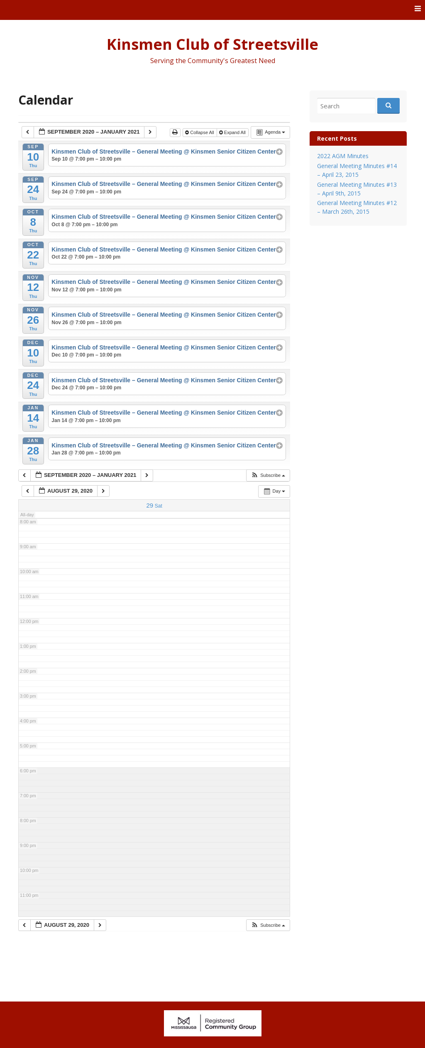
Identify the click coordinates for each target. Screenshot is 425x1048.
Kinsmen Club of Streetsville (212, 44)
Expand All (233, 132)
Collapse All (200, 132)
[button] (268, 475)
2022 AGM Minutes (343, 156)
